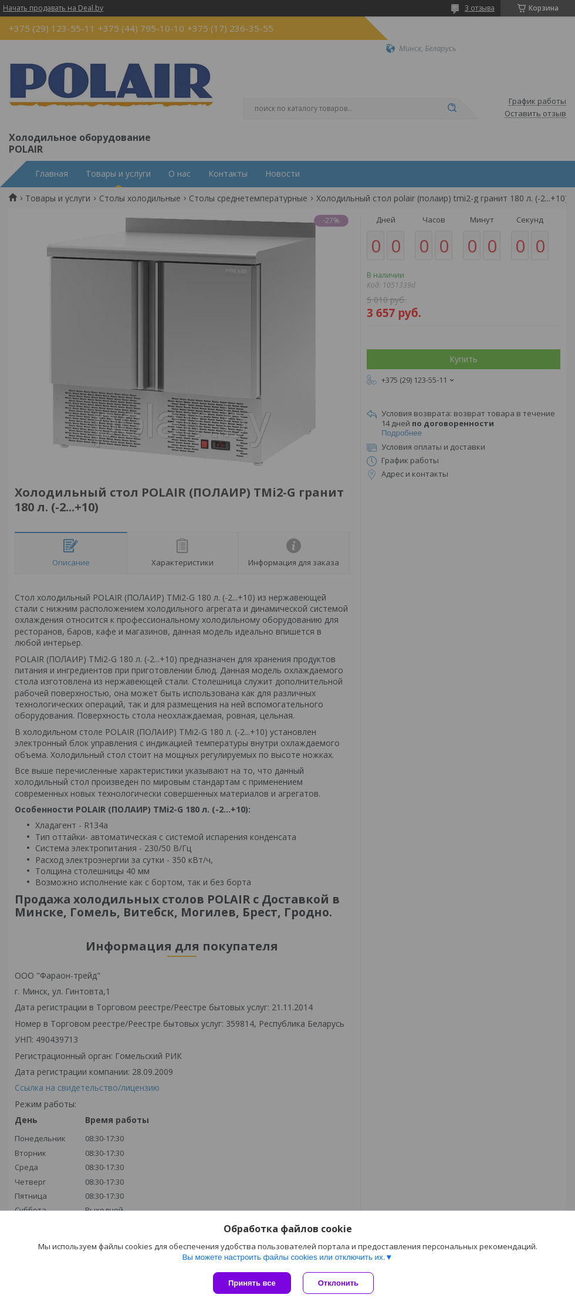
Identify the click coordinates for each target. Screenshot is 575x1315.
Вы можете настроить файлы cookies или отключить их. (283, 1257)
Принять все (252, 1283)
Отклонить (338, 1283)
